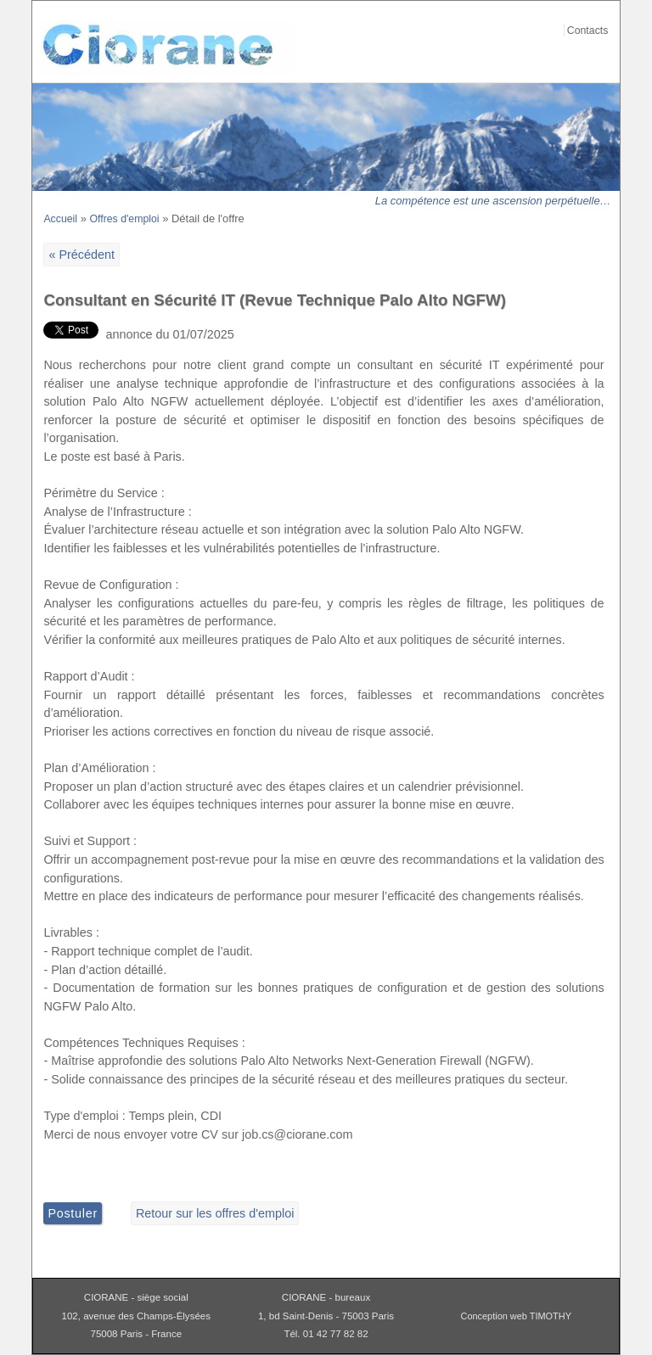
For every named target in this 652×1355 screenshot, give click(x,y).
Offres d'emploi (124, 219)
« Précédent (81, 254)
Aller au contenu (600, 11)
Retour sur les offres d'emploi (215, 1213)
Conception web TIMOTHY (515, 1316)
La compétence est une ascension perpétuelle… (493, 200)
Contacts (588, 30)
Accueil (60, 219)
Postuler (73, 1213)
